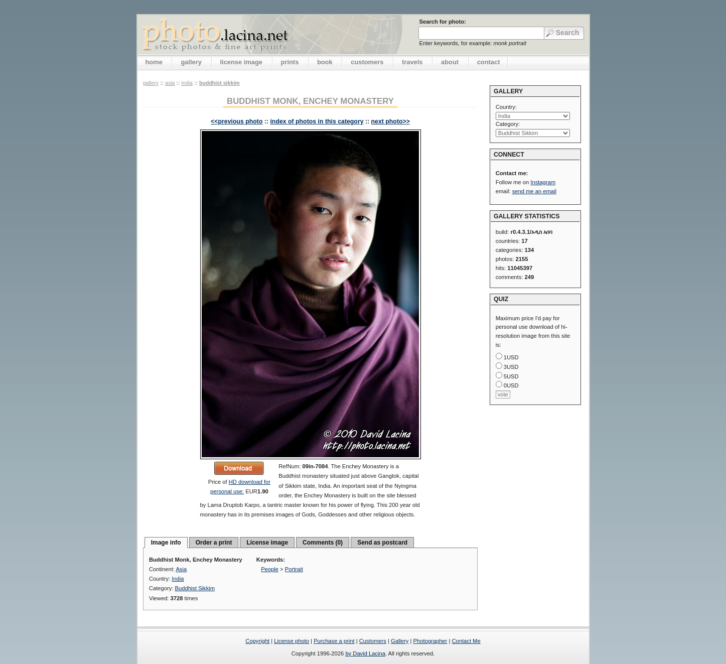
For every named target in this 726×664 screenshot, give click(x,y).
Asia (170, 83)
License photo (291, 641)
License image (267, 542)
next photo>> (390, 121)
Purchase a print (334, 641)
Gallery (399, 641)
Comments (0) (323, 542)
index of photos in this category (316, 121)
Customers (372, 641)
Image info (166, 542)
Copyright (257, 641)
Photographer (430, 641)
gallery (191, 62)
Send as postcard (382, 542)
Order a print (214, 542)
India (186, 83)
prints (290, 62)
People (269, 569)
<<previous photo (236, 121)
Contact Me (466, 641)
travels (412, 62)
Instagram (542, 182)
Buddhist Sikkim (219, 83)
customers (367, 62)
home (154, 62)
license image (241, 62)
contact (488, 62)
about (450, 62)
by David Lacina (365, 653)
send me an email (534, 191)
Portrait (294, 569)
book (325, 62)
